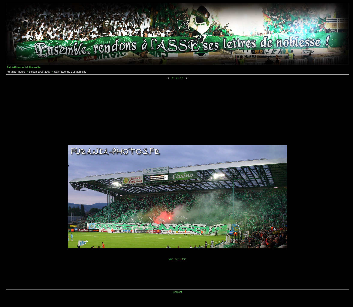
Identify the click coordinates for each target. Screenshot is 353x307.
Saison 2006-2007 (39, 71)
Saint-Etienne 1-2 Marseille (70, 71)
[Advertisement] (177, 112)
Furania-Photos (16, 71)
